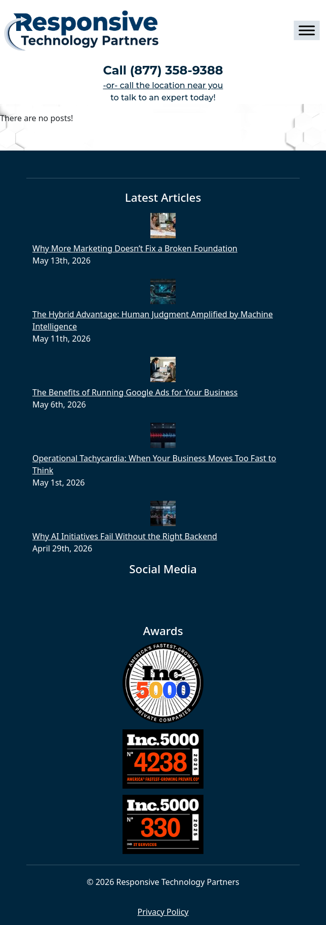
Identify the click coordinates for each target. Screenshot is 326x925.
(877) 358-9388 (176, 70)
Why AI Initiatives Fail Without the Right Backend (124, 536)
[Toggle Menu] (306, 30)
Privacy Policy (163, 911)
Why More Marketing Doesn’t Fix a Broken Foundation (134, 248)
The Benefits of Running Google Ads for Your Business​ (134, 392)
